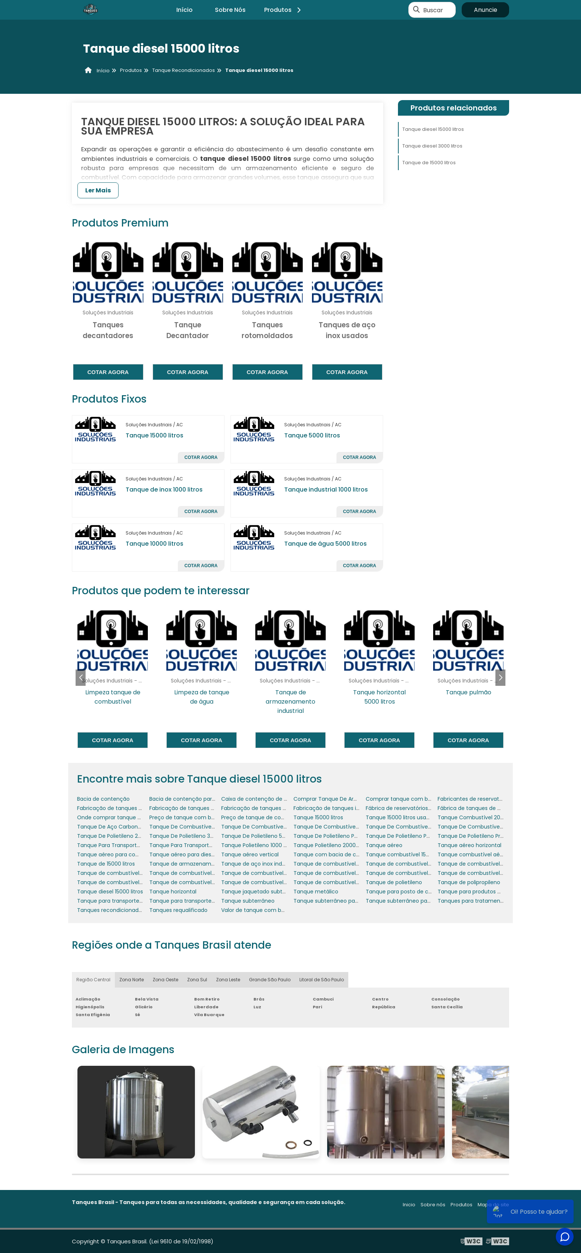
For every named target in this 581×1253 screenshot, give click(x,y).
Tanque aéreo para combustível (119, 854)
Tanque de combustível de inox (479, 873)
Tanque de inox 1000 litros (164, 489)
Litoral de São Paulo (321, 979)
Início (184, 10)
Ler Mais (98, 190)
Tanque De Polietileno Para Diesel (336, 836)
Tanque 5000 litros (312, 435)
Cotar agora (108, 372)
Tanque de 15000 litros (429, 162)
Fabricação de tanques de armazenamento (134, 808)
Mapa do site (493, 1204)
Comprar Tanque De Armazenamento (343, 799)
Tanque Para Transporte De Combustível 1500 (208, 845)
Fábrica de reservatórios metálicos (410, 808)
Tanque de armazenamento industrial (198, 863)
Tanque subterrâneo (248, 901)
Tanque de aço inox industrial (259, 863)
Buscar (433, 10)
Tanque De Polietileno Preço (474, 836)
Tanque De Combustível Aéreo (333, 826)
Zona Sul (197, 979)
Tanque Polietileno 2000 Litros (332, 845)
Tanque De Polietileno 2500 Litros (119, 836)
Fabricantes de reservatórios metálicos (488, 799)
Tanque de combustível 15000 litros (339, 863)
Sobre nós (433, 1204)
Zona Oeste (165, 979)
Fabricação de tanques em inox (262, 808)
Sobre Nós (230, 10)
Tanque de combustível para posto (123, 882)
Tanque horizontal (172, 891)
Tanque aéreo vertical (250, 854)
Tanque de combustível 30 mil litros (412, 863)
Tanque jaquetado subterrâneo (262, 891)
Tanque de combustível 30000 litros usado (132, 873)
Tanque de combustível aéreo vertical (415, 873)
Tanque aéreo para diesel (182, 854)
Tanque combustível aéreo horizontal (486, 854)
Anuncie (485, 10)
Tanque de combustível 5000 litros (194, 873)
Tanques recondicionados (111, 910)
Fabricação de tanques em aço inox (196, 808)
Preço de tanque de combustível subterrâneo (280, 817)
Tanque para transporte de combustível (129, 901)
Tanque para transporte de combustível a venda (212, 901)
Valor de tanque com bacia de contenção (276, 910)
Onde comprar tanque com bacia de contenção (140, 817)
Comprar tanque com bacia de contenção (422, 799)
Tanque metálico (315, 891)
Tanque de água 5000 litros (325, 543)
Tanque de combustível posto (332, 882)
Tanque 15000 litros (154, 435)
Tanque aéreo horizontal (469, 845)
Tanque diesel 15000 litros (433, 129)
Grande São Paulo (269, 979)
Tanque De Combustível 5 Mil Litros (266, 826)
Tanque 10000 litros (154, 543)
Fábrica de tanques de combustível (484, 808)
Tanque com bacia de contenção (337, 854)
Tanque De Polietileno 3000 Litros (192, 836)
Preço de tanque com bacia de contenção (205, 817)
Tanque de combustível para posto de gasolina (210, 882)
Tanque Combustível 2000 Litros (480, 817)
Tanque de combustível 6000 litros (266, 873)
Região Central (93, 979)
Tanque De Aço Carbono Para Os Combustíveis (138, 826)
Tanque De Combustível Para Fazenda (487, 826)
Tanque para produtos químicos (479, 891)
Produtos (283, 10)
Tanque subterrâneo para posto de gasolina (350, 901)
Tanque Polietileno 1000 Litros (259, 845)
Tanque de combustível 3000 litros (483, 863)
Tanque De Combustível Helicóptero (413, 826)
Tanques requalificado (178, 910)
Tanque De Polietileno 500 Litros (262, 836)
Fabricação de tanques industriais (337, 808)
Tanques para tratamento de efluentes (489, 901)
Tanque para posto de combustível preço (420, 891)
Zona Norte (131, 979)
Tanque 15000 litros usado (399, 817)
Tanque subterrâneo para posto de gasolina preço (431, 901)
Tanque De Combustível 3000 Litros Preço (203, 826)
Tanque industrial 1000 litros (326, 489)
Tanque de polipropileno (469, 882)
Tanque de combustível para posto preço (275, 882)
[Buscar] (416, 10)
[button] (500, 678)
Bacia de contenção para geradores (196, 799)
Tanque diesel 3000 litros (432, 145)
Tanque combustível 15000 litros (407, 854)
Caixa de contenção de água (259, 799)
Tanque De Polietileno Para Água (408, 836)
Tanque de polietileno (394, 882)
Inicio (409, 1204)
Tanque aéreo (384, 845)
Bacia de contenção (103, 799)
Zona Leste (228, 979)
